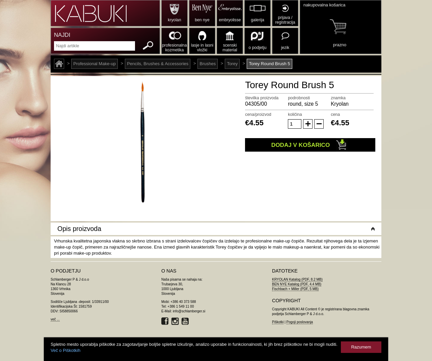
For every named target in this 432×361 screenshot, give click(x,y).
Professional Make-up (94, 63)
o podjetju (258, 47)
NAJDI (62, 35)
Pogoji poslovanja (300, 322)
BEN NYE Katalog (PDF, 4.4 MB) (296, 284)
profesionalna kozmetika (174, 47)
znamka (338, 98)
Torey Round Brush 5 (269, 63)
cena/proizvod (258, 114)
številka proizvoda (261, 98)
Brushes (207, 63)
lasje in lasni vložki (202, 47)
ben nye (202, 20)
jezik (285, 47)
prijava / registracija (285, 20)
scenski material (229, 47)
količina (295, 114)
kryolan (174, 20)
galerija (257, 20)
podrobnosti (299, 98)
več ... (55, 319)
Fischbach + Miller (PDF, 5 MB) (295, 289)
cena (335, 114)
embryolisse (230, 20)
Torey (232, 63)
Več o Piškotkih (65, 350)
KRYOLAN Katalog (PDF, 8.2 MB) (297, 279)
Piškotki (278, 322)
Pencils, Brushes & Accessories (157, 63)
